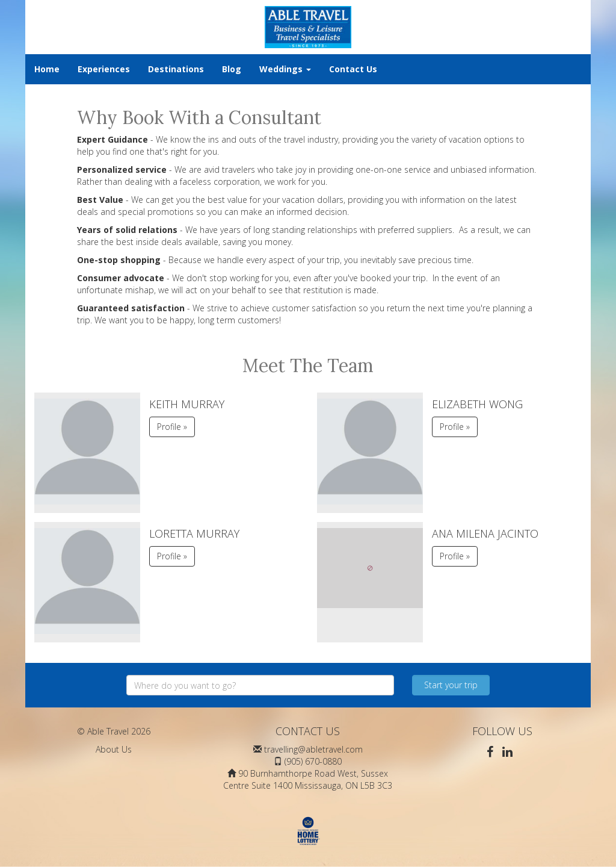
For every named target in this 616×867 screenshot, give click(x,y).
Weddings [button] (285, 69)
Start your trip (451, 685)
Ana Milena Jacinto (485, 533)
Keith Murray (186, 404)
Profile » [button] (172, 426)
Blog (231, 69)
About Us (114, 749)
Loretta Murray (194, 533)
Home (47, 69)
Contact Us (353, 69)
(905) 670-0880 (313, 761)
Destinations (176, 69)
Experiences (104, 69)
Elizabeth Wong (477, 404)
